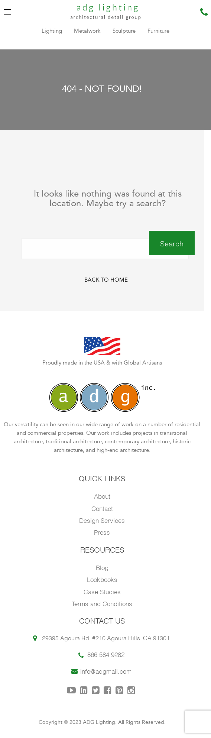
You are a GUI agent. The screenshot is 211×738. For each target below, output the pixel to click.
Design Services (102, 520)
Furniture (158, 31)
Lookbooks (102, 579)
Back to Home (106, 280)
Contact (102, 508)
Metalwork (87, 31)
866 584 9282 (105, 654)
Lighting (52, 31)
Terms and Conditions (102, 603)
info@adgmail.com (106, 671)
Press (102, 532)
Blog (102, 567)
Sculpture (124, 31)
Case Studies (102, 591)
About (102, 496)
